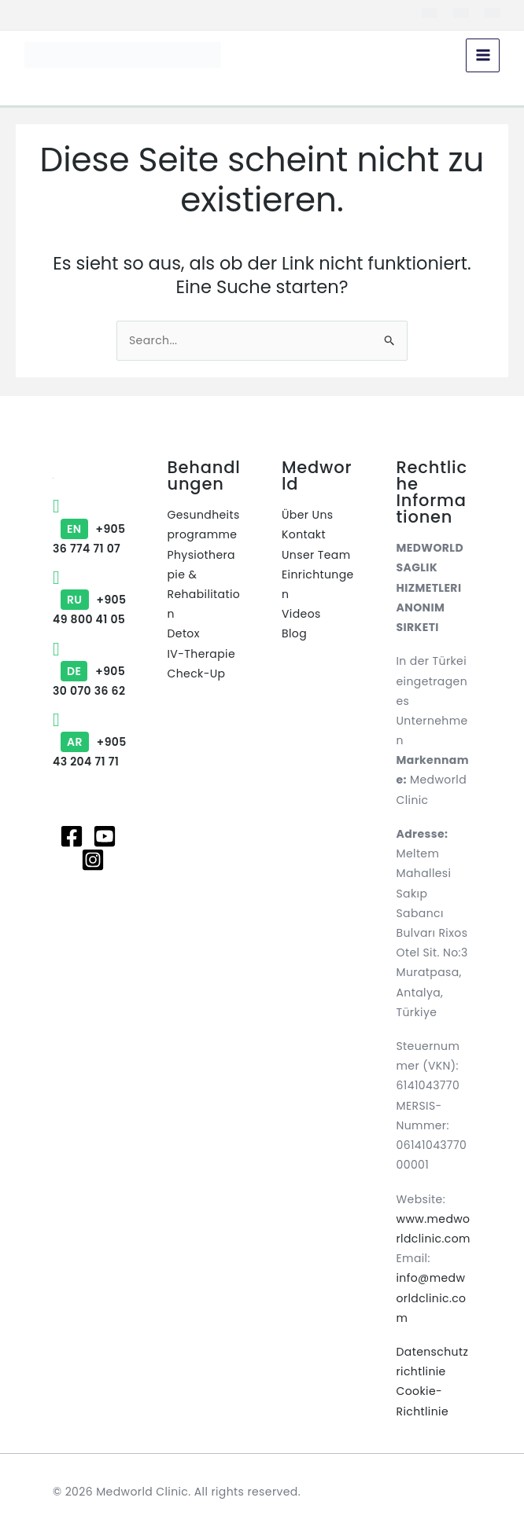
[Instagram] (93, 860)
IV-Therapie (202, 654)
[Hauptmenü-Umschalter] (482, 56)
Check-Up (197, 673)
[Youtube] (104, 836)
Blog (294, 633)
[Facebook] (71, 836)
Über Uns (307, 515)
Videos (301, 614)
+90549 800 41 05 (89, 599)
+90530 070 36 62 (89, 671)
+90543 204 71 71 (90, 741)
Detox (184, 633)
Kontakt (304, 534)
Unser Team (316, 555)
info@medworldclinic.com (432, 1297)
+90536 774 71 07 (89, 528)
